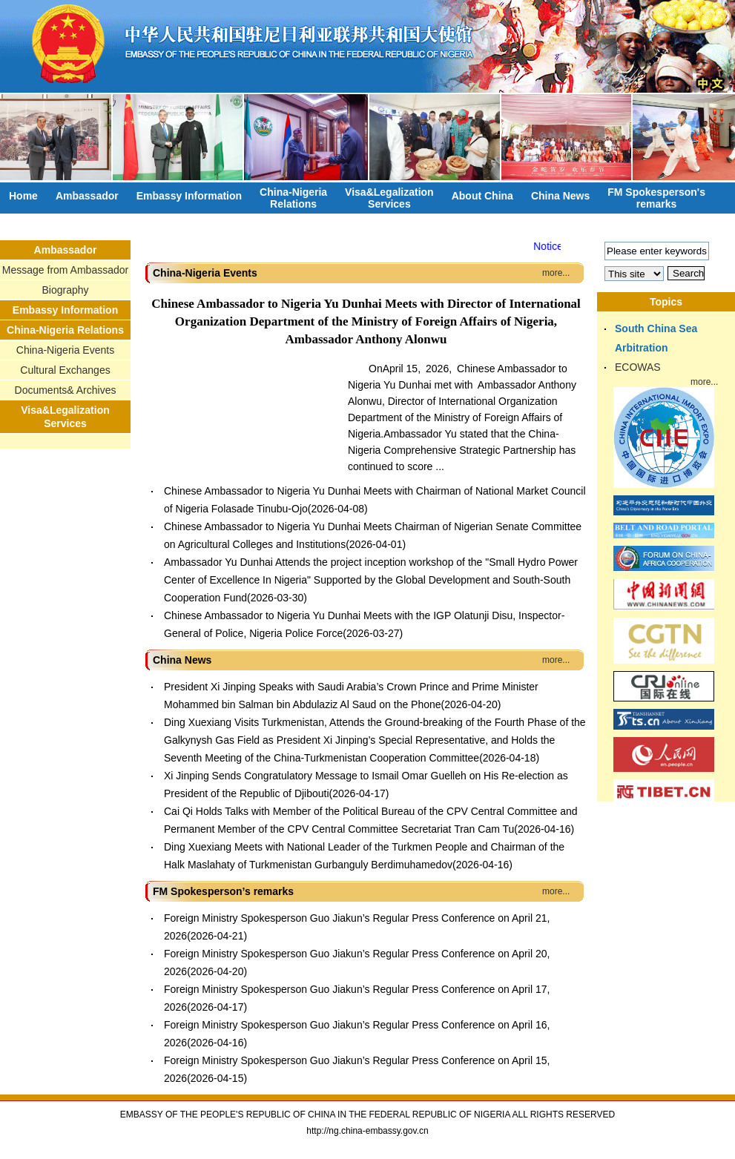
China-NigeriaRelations (293, 198)
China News (560, 196)
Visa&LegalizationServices (389, 198)
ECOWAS (638, 367)
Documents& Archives (65, 390)
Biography (65, 290)
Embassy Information (189, 196)
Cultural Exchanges (65, 370)
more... (556, 273)
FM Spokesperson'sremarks (656, 198)
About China (482, 196)
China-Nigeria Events (65, 350)
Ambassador (87, 196)
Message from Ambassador (65, 270)
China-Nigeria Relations (65, 330)
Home (23, 196)
